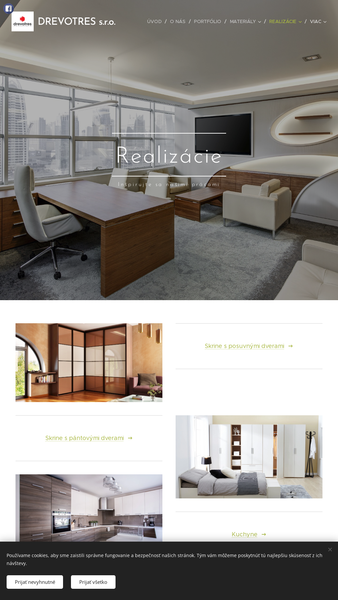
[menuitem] (156, 21)
